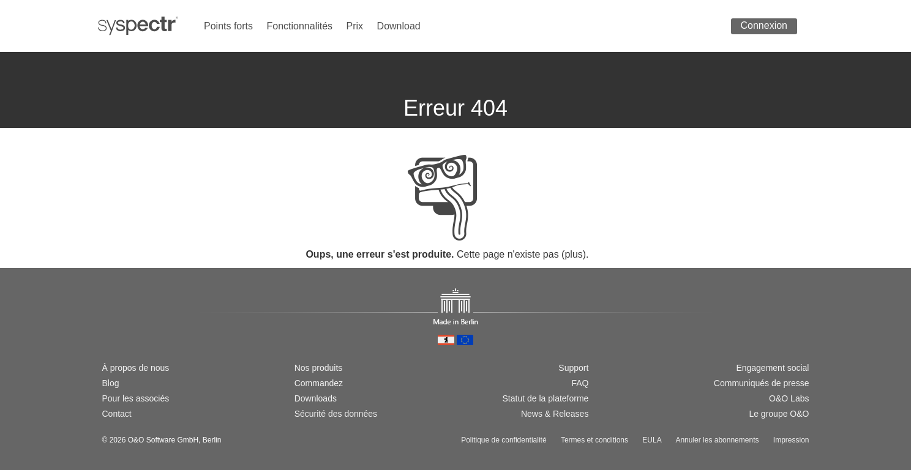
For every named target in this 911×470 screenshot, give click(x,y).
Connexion (764, 25)
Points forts (228, 26)
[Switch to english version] (127, 325)
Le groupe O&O (779, 414)
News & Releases (555, 414)
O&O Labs (789, 398)
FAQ (579, 383)
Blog (110, 383)
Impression (791, 440)
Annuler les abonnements (717, 440)
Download (399, 26)
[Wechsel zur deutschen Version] (107, 325)
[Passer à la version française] (147, 325)
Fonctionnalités (299, 26)
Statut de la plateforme (546, 398)
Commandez (318, 383)
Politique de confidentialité (503, 440)
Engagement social (772, 368)
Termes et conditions (594, 440)
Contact (117, 414)
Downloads (315, 398)
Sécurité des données (335, 414)
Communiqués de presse (761, 383)
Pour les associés (136, 398)
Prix (355, 26)
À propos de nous (136, 368)
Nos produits (318, 368)
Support (573, 368)
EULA (651, 440)
